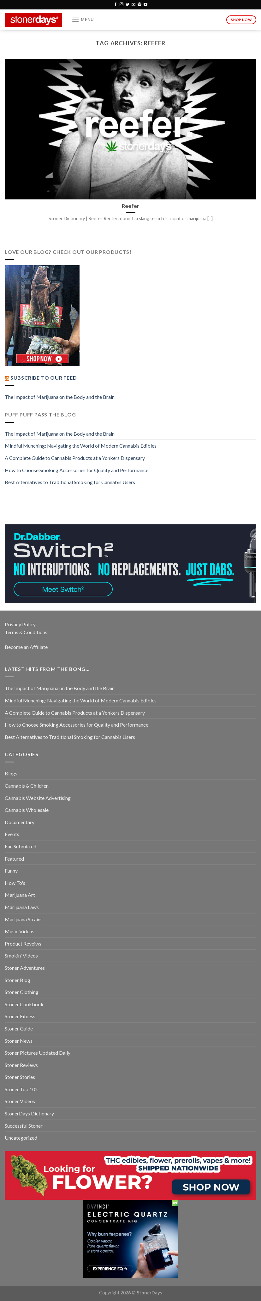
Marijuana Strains (24, 919)
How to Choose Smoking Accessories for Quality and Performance (76, 470)
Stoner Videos (20, 1101)
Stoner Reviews (21, 1065)
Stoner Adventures (25, 968)
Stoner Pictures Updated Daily (37, 1053)
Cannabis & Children (27, 786)
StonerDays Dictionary (29, 1113)
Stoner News (19, 1041)
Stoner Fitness (20, 1016)
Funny (11, 871)
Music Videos (19, 931)
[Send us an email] (133, 5)
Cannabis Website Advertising (38, 798)
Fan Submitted (20, 846)
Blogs (11, 773)
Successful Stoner (24, 1126)
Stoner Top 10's (22, 1089)
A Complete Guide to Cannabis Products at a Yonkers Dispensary (75, 458)
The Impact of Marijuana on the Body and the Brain (60, 397)
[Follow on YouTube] (145, 5)
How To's (15, 883)
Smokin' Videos (21, 955)
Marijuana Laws (22, 907)
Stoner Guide (19, 1028)
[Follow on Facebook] (115, 5)
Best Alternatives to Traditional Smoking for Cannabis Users (70, 482)
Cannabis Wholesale (27, 810)
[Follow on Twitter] (127, 5)
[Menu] (83, 19)
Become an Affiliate (26, 647)
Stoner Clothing (22, 992)
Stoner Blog (17, 980)
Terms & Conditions (26, 632)
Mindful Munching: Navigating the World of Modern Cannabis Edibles (81, 446)
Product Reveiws (23, 943)
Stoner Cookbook (24, 1004)
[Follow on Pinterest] (139, 5)
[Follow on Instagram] (121, 5)
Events (12, 834)
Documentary (19, 822)
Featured (14, 859)
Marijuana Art (20, 895)
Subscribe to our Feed (43, 378)
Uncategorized (21, 1138)
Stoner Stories (20, 1077)
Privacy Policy (20, 624)
